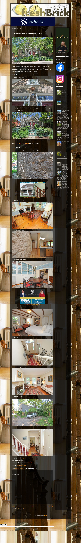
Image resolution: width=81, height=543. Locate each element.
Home (32, 506)
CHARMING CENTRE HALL (65, 122)
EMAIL (30, 462)
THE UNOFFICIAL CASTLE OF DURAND (65, 111)
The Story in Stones (22, 143)
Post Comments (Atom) (21, 508)
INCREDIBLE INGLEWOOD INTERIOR (64, 91)
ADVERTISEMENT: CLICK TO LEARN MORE (32, 197)
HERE (22, 459)
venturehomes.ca (21, 465)
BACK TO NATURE (64, 152)
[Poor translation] (5, 525)
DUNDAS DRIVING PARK (65, 163)
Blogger (45, 515)
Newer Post (14, 506)
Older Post (50, 506)
